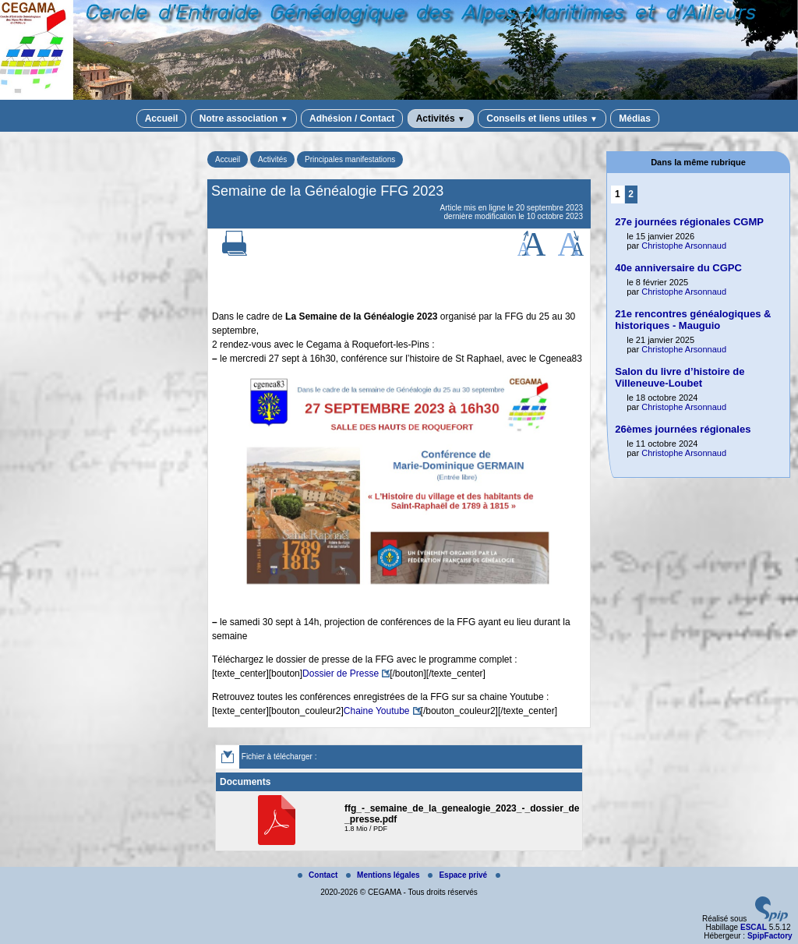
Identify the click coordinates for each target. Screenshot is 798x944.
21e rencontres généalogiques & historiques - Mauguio (693, 319)
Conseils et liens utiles (542, 118)
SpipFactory (770, 936)
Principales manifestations (350, 159)
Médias (635, 118)
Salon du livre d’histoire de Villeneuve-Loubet (679, 377)
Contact (319, 875)
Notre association (244, 118)
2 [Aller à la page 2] (631, 194)
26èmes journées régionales (682, 429)
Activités (440, 118)
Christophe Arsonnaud (683, 245)
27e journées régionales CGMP (689, 222)
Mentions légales (384, 875)
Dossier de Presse (340, 673)
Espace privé (458, 875)
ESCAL (753, 927)
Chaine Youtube (377, 710)
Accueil (161, 118)
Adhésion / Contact (351, 118)
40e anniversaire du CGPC (678, 268)
